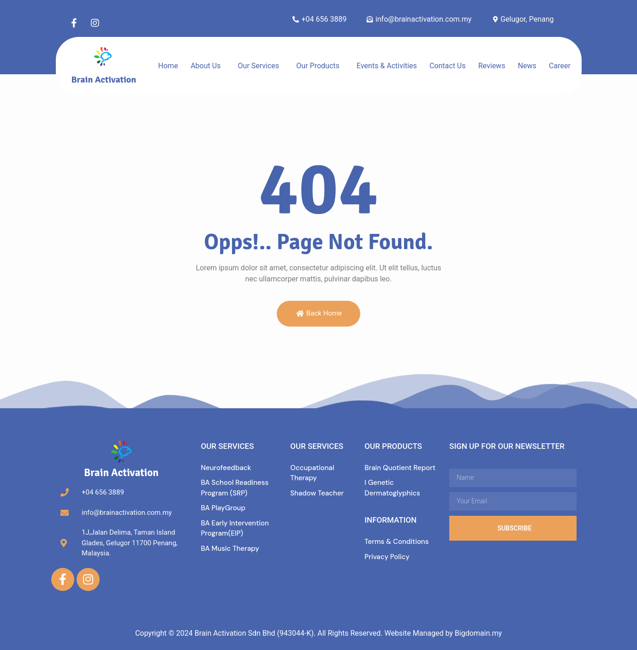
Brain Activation (103, 79)
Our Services (259, 65)
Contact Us (447, 65)
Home (168, 65)
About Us (205, 65)
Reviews (492, 65)
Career (560, 65)
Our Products (317, 65)
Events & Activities (387, 65)
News (527, 65)
